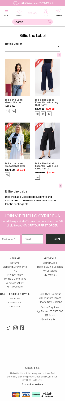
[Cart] (58, 12)
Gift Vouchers (15, 286)
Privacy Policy (15, 274)
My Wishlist (50, 274)
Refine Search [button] (32, 44)
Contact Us (14, 302)
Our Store (15, 306)
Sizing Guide (50, 262)
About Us (15, 298)
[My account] (45, 12)
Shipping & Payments (15, 266)
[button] (6, 12)
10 (37, 177)
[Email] (32, 239)
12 (7, 111)
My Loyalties (50, 270)
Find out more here (32, 384)
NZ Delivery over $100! (32, 2)
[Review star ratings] (13, 117)
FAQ (15, 270)
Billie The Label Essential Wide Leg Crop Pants (47, 141)
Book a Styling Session (50, 266)
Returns (15, 262)
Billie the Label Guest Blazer (17, 77)
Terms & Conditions (15, 278)
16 (13, 111)
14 (43, 113)
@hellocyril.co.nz (51, 319)
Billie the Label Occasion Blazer (17, 141)
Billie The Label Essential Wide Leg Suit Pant (47, 77)
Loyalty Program (15, 282)
